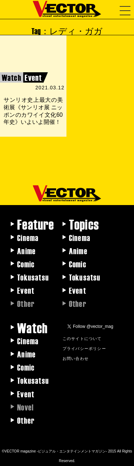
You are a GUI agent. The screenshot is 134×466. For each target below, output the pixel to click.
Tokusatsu (33, 277)
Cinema (28, 237)
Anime (26, 250)
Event (25, 290)
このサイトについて (82, 338)
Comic (26, 263)
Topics (84, 223)
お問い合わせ (76, 358)
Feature (35, 223)
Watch (32, 327)
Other (26, 420)
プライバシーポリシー (84, 348)
